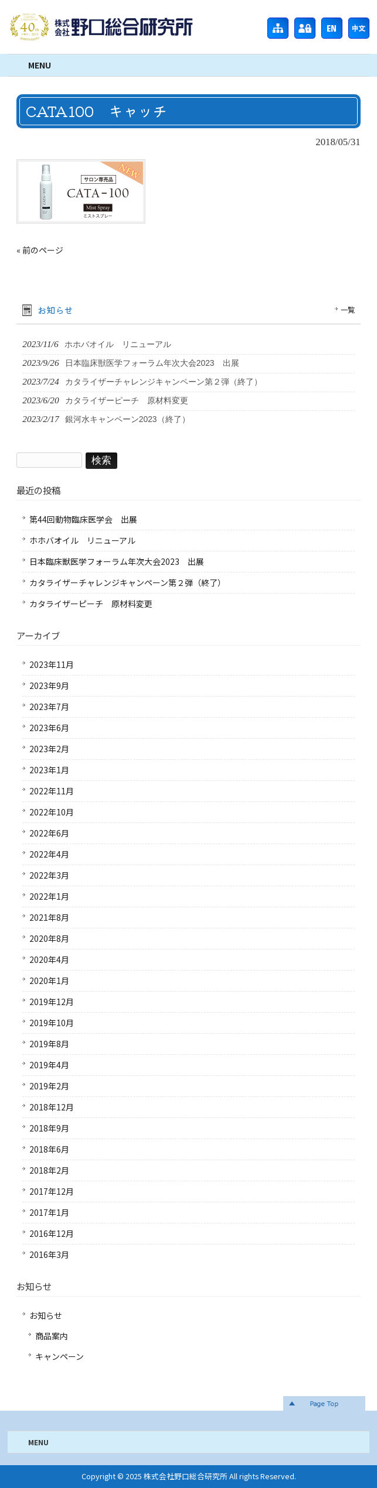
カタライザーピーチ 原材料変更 (90, 603)
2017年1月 (49, 1212)
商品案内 (51, 1336)
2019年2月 (49, 1086)
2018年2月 (49, 1170)
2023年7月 (49, 706)
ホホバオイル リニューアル (82, 540)
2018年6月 (49, 1149)
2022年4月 (49, 854)
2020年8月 (49, 938)
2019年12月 (51, 1001)
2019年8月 (49, 1044)
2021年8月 (49, 917)
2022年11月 (51, 791)
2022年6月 (49, 833)
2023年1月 (49, 770)
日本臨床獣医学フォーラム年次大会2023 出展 (116, 561)
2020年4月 (49, 959)
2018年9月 (49, 1128)
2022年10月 (51, 812)
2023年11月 (51, 664)
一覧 (348, 309)
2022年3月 (49, 875)
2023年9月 (49, 685)
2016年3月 (49, 1254)
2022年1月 (49, 896)
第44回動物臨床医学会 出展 (83, 519)
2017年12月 (51, 1191)
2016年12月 (51, 1233)
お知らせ (45, 1315)
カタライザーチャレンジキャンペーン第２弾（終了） (127, 582)
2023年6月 (49, 727)
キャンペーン (59, 1356)
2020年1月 (49, 980)
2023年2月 (49, 749)
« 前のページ (39, 250)
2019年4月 (49, 1065)
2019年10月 (51, 1022)
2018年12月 (51, 1107)
